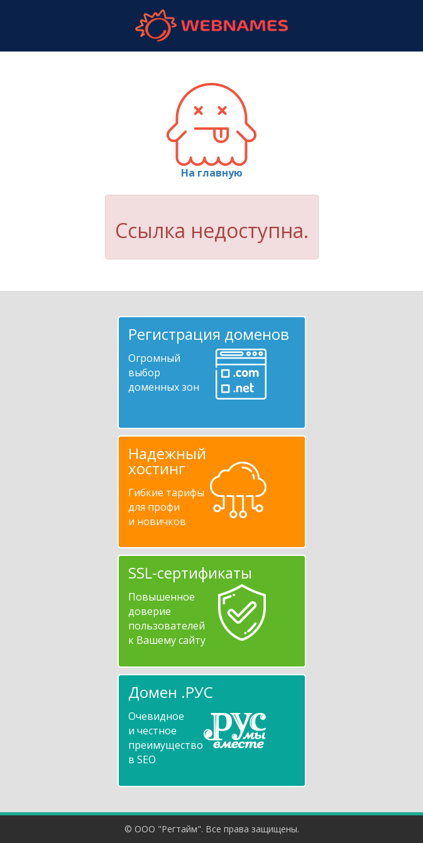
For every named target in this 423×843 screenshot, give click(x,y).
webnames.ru (211, 25)
